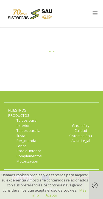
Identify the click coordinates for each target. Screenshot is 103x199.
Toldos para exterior (26, 123)
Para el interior (28, 150)
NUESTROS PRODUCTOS (18, 113)
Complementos (29, 155)
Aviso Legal (80, 140)
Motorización (27, 161)
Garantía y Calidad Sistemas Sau (80, 130)
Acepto (51, 195)
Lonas (21, 145)
